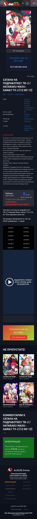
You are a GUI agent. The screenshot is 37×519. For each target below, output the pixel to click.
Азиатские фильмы (10, 498)
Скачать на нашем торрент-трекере (29, 128)
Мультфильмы (26, 488)
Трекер (26, 509)
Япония (10, 94)
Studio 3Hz (27, 121)
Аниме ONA (26, 485)
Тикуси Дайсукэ (29, 119)
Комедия (27, 101)
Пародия (27, 105)
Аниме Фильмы (10, 495)
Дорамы (10, 492)
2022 (4, 94)
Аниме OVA (26, 482)
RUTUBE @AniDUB (18, 67)
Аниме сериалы (19, 94)
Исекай (26, 99)
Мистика (27, 103)
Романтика (28, 109)
